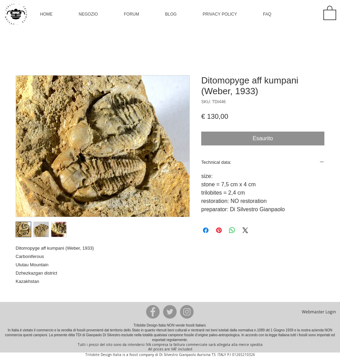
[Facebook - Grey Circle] (153, 312)
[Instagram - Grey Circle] (187, 312)
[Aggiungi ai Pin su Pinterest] (219, 230)
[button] (88, 14)
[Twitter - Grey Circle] (170, 312)
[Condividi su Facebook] (206, 230)
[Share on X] (245, 230)
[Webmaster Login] (318, 311)
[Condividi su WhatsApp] (232, 230)
